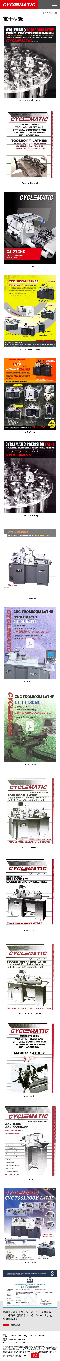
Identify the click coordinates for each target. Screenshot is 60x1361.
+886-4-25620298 (17, 1339)
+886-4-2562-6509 (35, 1335)
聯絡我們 (15, 1325)
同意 (35, 1355)
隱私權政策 (39, 1349)
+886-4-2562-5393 (17, 1335)
